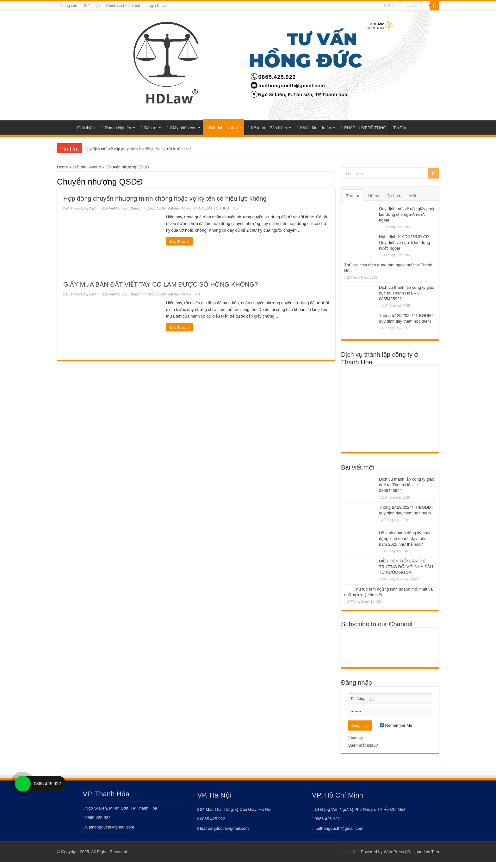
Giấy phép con (181, 127)
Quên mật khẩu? (363, 745)
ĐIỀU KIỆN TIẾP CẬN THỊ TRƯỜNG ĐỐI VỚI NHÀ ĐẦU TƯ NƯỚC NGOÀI (406, 567)
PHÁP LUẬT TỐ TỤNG (363, 127)
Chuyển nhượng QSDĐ (147, 208)
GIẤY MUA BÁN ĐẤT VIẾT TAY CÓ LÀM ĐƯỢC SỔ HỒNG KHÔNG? (160, 284)
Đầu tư (149, 127)
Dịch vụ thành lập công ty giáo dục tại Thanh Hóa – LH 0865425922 (406, 293)
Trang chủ (68, 5)
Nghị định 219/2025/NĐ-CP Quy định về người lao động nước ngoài (404, 242)
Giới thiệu (92, 5)
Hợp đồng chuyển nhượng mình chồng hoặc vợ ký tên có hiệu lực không (165, 198)
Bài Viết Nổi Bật (115, 208)
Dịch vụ (394, 195)
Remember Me (396, 725)
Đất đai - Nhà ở (87, 167)
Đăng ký (355, 738)
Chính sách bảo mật (123, 5)
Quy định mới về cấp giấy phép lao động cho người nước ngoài (138, 148)
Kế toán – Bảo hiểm (267, 127)
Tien (435, 851)
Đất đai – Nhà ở (222, 127)
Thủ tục (353, 195)
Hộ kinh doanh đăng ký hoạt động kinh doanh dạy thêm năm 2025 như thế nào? (404, 539)
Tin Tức (400, 127)
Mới (412, 195)
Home (65, 127)
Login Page (156, 5)
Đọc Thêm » (179, 241)
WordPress (394, 851)
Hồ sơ (374, 195)
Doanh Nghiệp (116, 127)
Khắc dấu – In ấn (314, 127)
